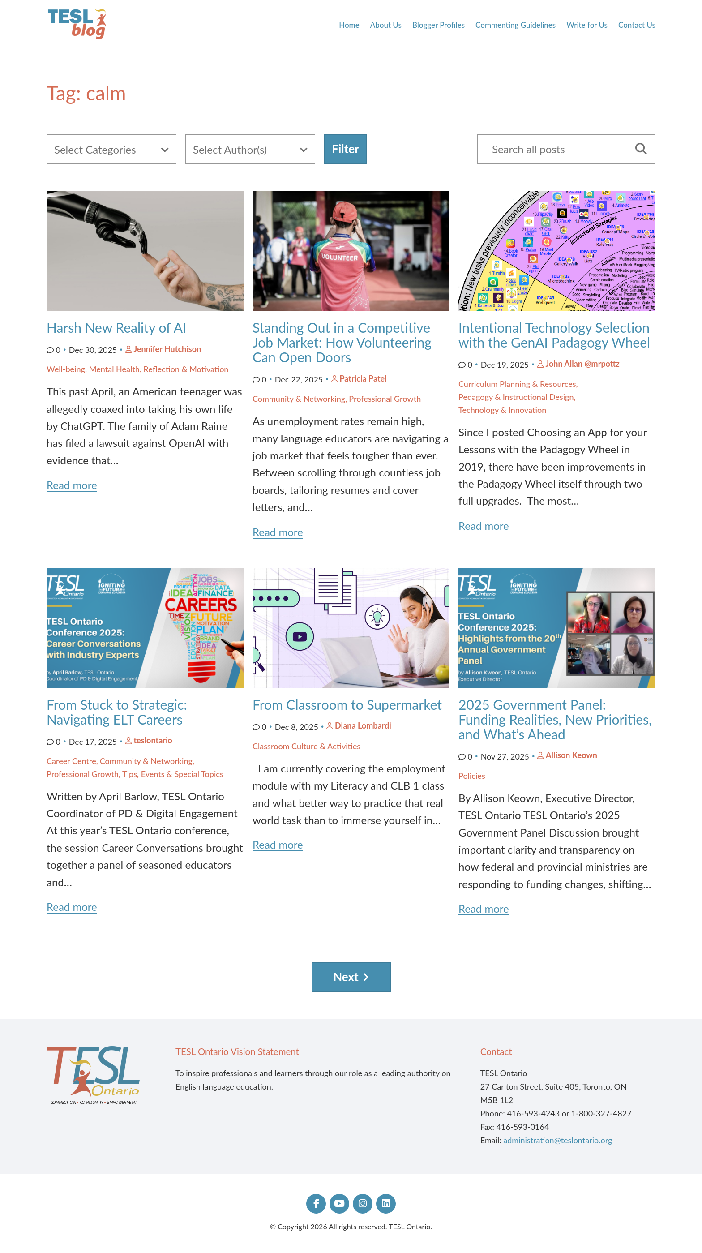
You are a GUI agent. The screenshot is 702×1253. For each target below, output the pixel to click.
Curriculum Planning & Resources (517, 384)
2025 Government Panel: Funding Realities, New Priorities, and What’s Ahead (555, 719)
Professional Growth (385, 398)
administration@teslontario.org (557, 1140)
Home (349, 25)
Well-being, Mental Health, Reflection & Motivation (137, 369)
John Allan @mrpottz (582, 364)
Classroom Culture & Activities (306, 746)
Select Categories (95, 149)
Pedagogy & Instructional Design (516, 397)
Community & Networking (299, 398)
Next (346, 977)
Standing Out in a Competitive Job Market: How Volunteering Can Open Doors (342, 342)
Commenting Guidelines (515, 25)
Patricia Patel (362, 378)
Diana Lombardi (363, 725)
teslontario (152, 740)
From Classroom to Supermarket (349, 704)
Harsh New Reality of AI (118, 327)
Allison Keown (571, 755)
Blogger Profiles (438, 25)
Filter (345, 149)
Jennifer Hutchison (167, 349)
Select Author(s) (230, 149)
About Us (386, 25)
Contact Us (636, 25)
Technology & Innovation (502, 410)
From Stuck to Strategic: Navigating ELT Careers (117, 711)
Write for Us (587, 25)
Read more (72, 484)
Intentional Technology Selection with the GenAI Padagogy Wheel (556, 334)
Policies (471, 776)
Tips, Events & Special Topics (172, 774)
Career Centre (71, 761)
